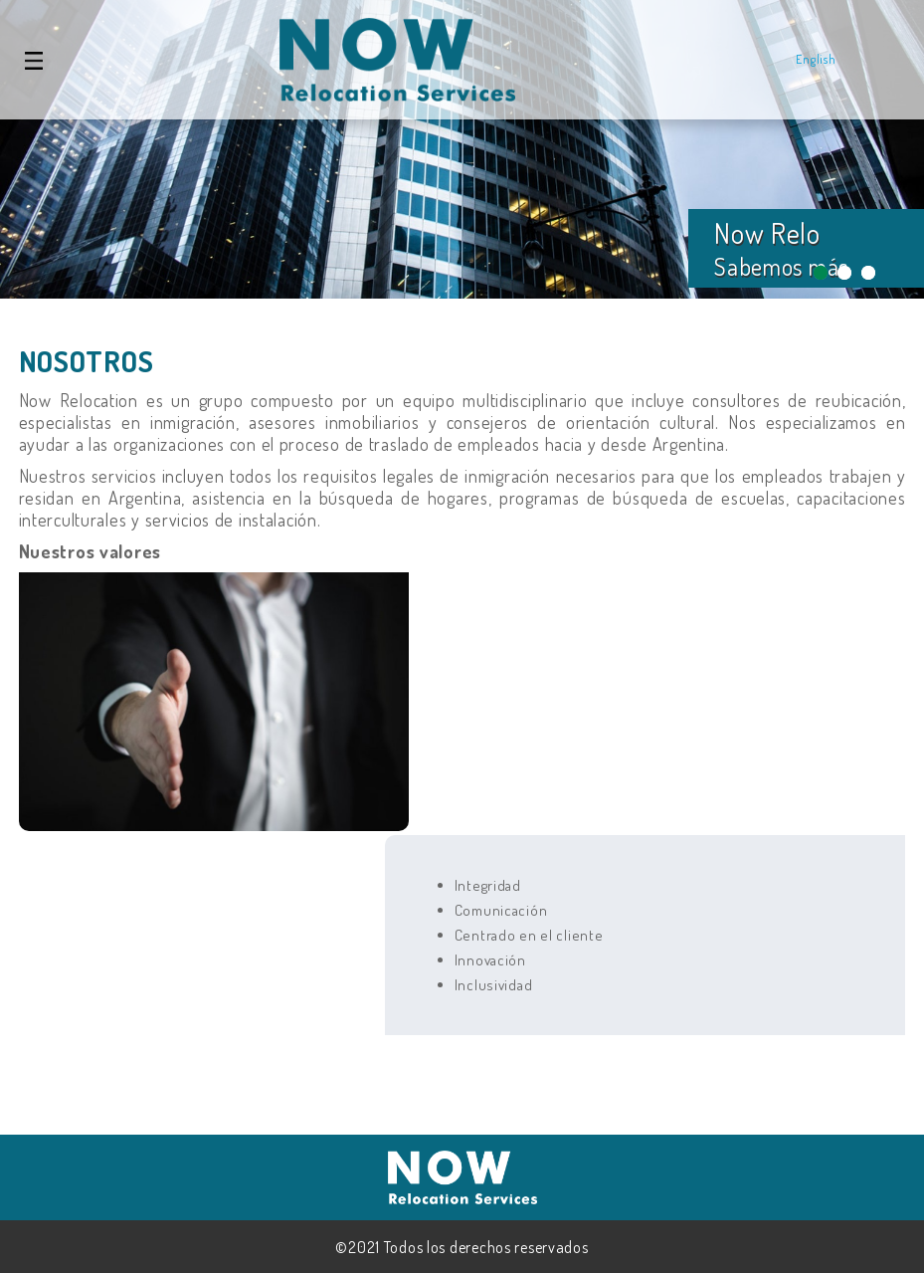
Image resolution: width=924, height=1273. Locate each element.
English (815, 59)
